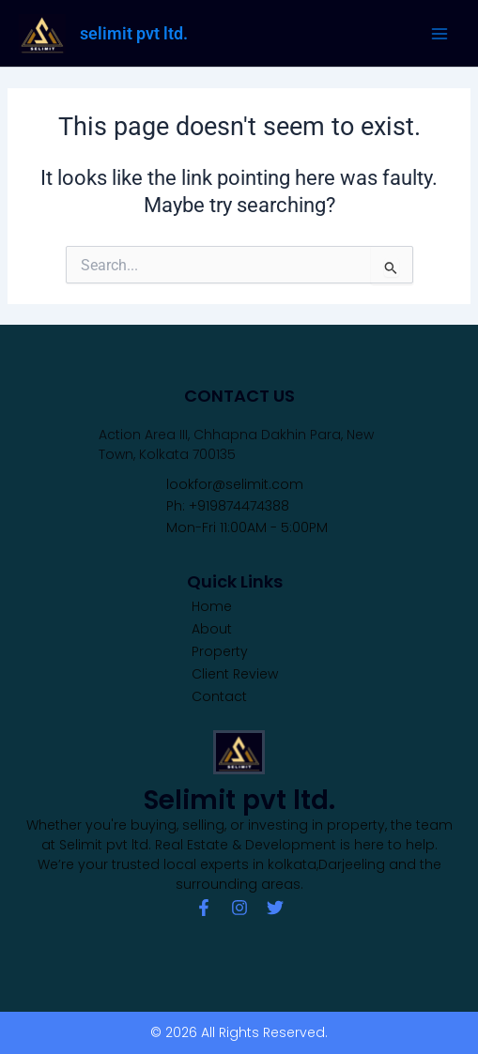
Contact (219, 696)
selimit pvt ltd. (134, 33)
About (212, 628)
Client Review (235, 673)
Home (212, 606)
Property (220, 651)
